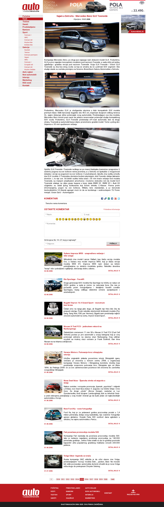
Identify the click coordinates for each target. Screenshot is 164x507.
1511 (63, 479)
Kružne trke (28, 42)
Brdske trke (28, 45)
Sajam (26, 57)
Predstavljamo (29, 27)
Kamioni (26, 30)
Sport (25, 32)
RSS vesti (27, 83)
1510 (58, 479)
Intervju (26, 77)
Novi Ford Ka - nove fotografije (78, 409)
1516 (86, 479)
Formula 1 (28, 35)
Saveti (25, 24)
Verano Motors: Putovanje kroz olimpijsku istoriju (83, 353)
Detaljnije (113, 271)
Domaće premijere (30, 55)
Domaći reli (28, 40)
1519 (100, 479)
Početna (26, 16)
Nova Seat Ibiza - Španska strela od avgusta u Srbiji (84, 381)
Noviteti (27, 50)
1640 (112, 479)
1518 (96, 479)
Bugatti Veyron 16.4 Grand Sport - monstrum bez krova (84, 304)
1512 (67, 479)
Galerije (26, 47)
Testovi (26, 21)
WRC (26, 37)
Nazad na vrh (133, 494)
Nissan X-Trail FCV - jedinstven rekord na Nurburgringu (82, 327)
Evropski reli (28, 65)
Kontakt (26, 85)
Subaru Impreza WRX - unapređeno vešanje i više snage (84, 254)
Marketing (27, 80)
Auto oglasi (28, 72)
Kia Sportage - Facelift (74, 279)
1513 (72, 479)
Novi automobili (29, 75)
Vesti (25, 19)
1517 (91, 479)
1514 (77, 479)
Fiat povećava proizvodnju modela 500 (81, 432)
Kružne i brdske (29, 69)
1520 (105, 479)
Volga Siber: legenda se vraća (77, 456)
